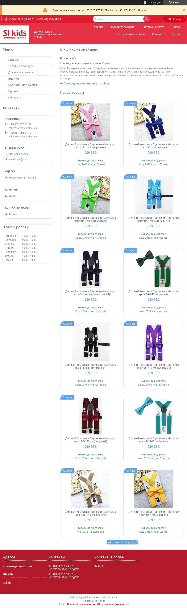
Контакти (158, 34)
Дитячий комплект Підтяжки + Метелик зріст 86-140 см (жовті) (153, 513)
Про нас (176, 34)
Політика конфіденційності (113, 604)
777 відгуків (154, 2)
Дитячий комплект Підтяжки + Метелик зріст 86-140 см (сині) (153, 146)
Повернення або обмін (131, 34)
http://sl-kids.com (19, 154)
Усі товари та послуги (120, 542)
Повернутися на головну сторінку (87, 83)
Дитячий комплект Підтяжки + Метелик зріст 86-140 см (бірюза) (153, 440)
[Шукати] (146, 19)
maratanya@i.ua (18, 159)
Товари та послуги (122, 26)
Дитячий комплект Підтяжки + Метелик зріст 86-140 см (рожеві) (90, 146)
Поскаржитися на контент (82, 604)
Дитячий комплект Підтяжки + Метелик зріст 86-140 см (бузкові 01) (153, 366)
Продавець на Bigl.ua (93, 601)
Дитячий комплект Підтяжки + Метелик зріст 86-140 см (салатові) (90, 219)
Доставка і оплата (152, 26)
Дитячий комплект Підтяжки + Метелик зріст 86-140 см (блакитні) (153, 219)
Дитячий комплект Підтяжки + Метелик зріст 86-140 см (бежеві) (90, 513)
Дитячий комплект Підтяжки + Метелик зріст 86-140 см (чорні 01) (90, 366)
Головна (98, 26)
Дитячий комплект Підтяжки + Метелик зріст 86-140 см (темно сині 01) (90, 293)
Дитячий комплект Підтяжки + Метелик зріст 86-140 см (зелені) (153, 293)
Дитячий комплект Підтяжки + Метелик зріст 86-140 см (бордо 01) (90, 440)
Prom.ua (112, 597)
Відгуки (176, 26)
